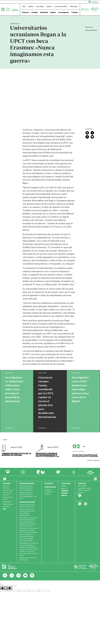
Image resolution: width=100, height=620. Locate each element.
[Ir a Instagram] (18, 575)
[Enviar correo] (92, 136)
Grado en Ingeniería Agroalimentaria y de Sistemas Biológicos (26, 488)
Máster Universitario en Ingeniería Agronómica (27, 505)
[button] (76, 1)
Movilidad (44, 12)
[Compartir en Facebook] (87, 136)
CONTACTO (82, 483)
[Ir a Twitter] (12, 575)
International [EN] (61, 6)
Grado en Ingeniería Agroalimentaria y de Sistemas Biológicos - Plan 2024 (28, 495)
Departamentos (8, 504)
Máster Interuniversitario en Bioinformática (28, 559)
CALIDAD (64, 493)
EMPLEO (64, 495)
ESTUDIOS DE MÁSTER (27, 502)
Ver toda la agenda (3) (93, 460)
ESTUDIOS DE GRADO (27, 483)
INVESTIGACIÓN (50, 487)
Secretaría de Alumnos (7, 494)
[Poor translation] (8, 588)
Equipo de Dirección (6, 487)
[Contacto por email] (95, 479)
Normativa (6, 506)
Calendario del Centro (7, 498)
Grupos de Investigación (49, 490)
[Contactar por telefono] (5, 479)
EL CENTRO (6, 483)
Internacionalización (91, 30)
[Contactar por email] (85, 504)
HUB (23, 6)
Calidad (30, 6)
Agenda (49, 6)
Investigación (63, 12)
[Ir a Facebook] (5, 575)
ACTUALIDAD (66, 483)
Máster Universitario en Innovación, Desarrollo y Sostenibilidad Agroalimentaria (27, 512)
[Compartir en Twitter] (92, 132)
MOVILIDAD (49, 483)
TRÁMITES (64, 490)
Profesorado (7, 501)
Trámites (74, 12)
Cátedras (47, 494)
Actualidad (39, 6)
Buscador (74, 6)
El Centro (25, 12)
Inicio (12, 17)
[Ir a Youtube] (25, 575)
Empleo (53, 12)
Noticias (63, 486)
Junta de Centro (8, 490)
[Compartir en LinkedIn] (87, 132)
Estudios (35, 12)
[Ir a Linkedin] (32, 575)
